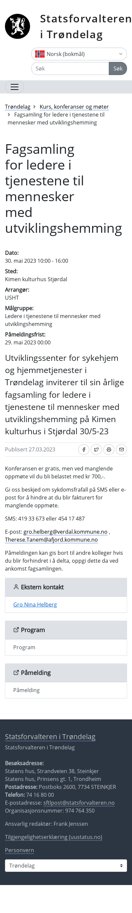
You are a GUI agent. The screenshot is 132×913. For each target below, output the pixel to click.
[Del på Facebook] (83, 449)
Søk (117, 68)
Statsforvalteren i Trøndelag (50, 736)
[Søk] (70, 68)
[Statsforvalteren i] (66, 865)
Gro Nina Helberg (35, 604)
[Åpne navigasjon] (14, 87)
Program (24, 647)
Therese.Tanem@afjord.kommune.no (51, 539)
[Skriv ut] (108, 449)
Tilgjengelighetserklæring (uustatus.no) (53, 837)
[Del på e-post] (121, 449)
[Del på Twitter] (96, 449)
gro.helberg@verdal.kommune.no (65, 531)
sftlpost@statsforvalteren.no (79, 802)
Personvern (19, 850)
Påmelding (26, 690)
